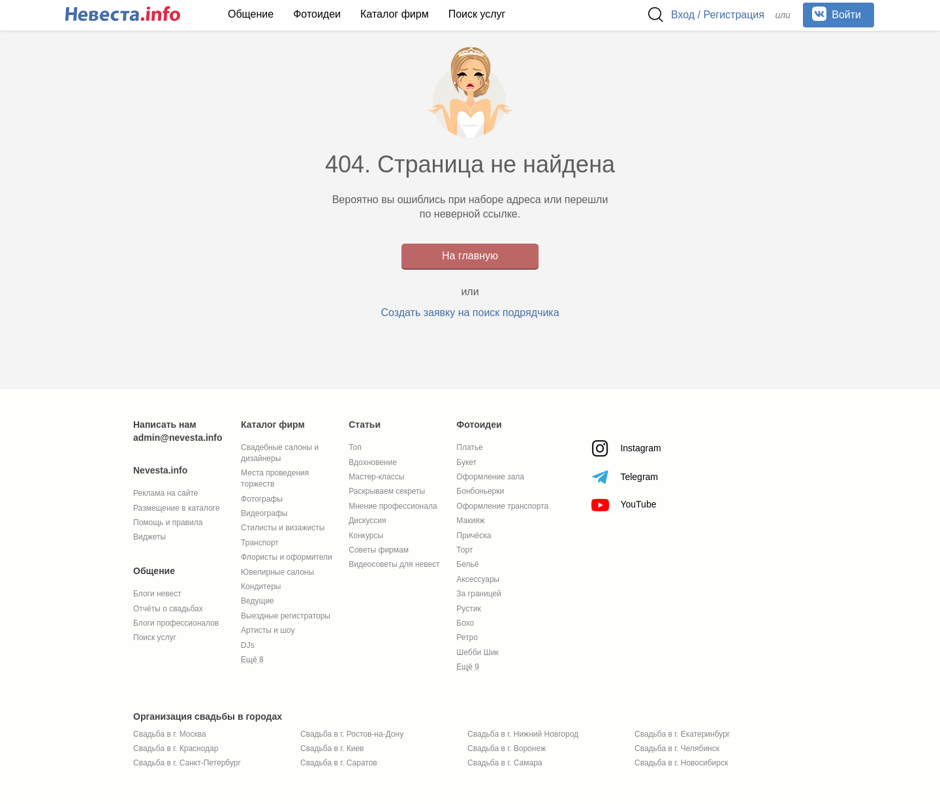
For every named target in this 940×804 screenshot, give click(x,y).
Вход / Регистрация (717, 14)
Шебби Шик (477, 652)
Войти (836, 14)
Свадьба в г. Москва (169, 734)
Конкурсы (366, 535)
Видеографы (264, 513)
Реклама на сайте (165, 493)
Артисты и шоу (267, 630)
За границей (478, 593)
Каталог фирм (394, 14)
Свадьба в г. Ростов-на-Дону (351, 734)
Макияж (470, 520)
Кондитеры (261, 586)
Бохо (465, 623)
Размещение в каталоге (176, 508)
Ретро (467, 637)
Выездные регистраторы (285, 615)
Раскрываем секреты (387, 491)
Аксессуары (477, 579)
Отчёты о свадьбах (168, 608)
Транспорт (260, 542)
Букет (466, 462)
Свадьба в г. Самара (504, 762)
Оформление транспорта (502, 506)
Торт (464, 550)
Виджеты (149, 536)
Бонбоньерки (480, 491)
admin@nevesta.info (178, 437)
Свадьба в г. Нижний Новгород (522, 734)
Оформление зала (490, 476)
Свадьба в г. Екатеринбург (682, 734)
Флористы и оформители (286, 557)
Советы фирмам (379, 550)
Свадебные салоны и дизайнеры (280, 453)
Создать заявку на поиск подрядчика (470, 312)
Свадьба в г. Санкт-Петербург (187, 762)
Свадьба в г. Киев (332, 748)
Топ (355, 447)
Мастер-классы (376, 476)
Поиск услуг (477, 14)
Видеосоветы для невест (394, 564)
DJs (248, 645)
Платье (469, 447)
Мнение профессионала (393, 506)
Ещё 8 (252, 659)
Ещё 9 (467, 666)
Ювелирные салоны (277, 572)
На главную (470, 255)
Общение (251, 14)
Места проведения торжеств (275, 478)
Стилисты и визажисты (282, 527)
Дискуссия (367, 520)
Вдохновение (373, 462)
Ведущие (257, 600)
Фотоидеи (317, 14)
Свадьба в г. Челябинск (676, 748)
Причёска (473, 535)
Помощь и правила (167, 522)
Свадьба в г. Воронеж (506, 748)
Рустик (468, 608)
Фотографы (262, 499)
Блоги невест (157, 593)
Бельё (467, 564)
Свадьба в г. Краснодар (175, 748)
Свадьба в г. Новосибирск (681, 762)
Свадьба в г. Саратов (338, 762)
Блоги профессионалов (176, 623)
